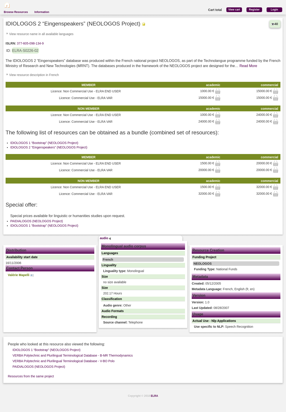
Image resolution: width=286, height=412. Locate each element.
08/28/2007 (210, 308)
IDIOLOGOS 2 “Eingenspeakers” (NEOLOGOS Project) (48, 147)
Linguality (109, 265)
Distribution (16, 250)
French (108, 259)
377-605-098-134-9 (30, 43)
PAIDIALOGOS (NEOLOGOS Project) (36, 221)
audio (105, 238)
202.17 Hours (112, 293)
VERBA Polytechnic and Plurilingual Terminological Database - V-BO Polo (64, 361)
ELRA (154, 395)
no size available (114, 282)
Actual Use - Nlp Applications (214, 321)
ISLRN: (11, 43)
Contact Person (19, 268)
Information (41, 12)
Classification (112, 299)
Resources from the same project (31, 376)
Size (105, 276)
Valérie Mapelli (21, 275)
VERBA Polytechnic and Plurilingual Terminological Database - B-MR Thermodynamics (73, 355)
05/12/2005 (206, 283)
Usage (197, 314)
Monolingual (123, 271)
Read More (248, 66)
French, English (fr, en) (223, 289)
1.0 (200, 302)
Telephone (123, 322)
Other (117, 305)
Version (198, 295)
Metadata (200, 277)
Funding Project (204, 257)
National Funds (215, 269)
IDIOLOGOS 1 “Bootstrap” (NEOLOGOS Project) (44, 143)
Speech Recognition (223, 326)
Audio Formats (113, 311)
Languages (110, 253)
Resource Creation (208, 250)
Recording (109, 317)
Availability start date (22, 257)
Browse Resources (16, 12)
